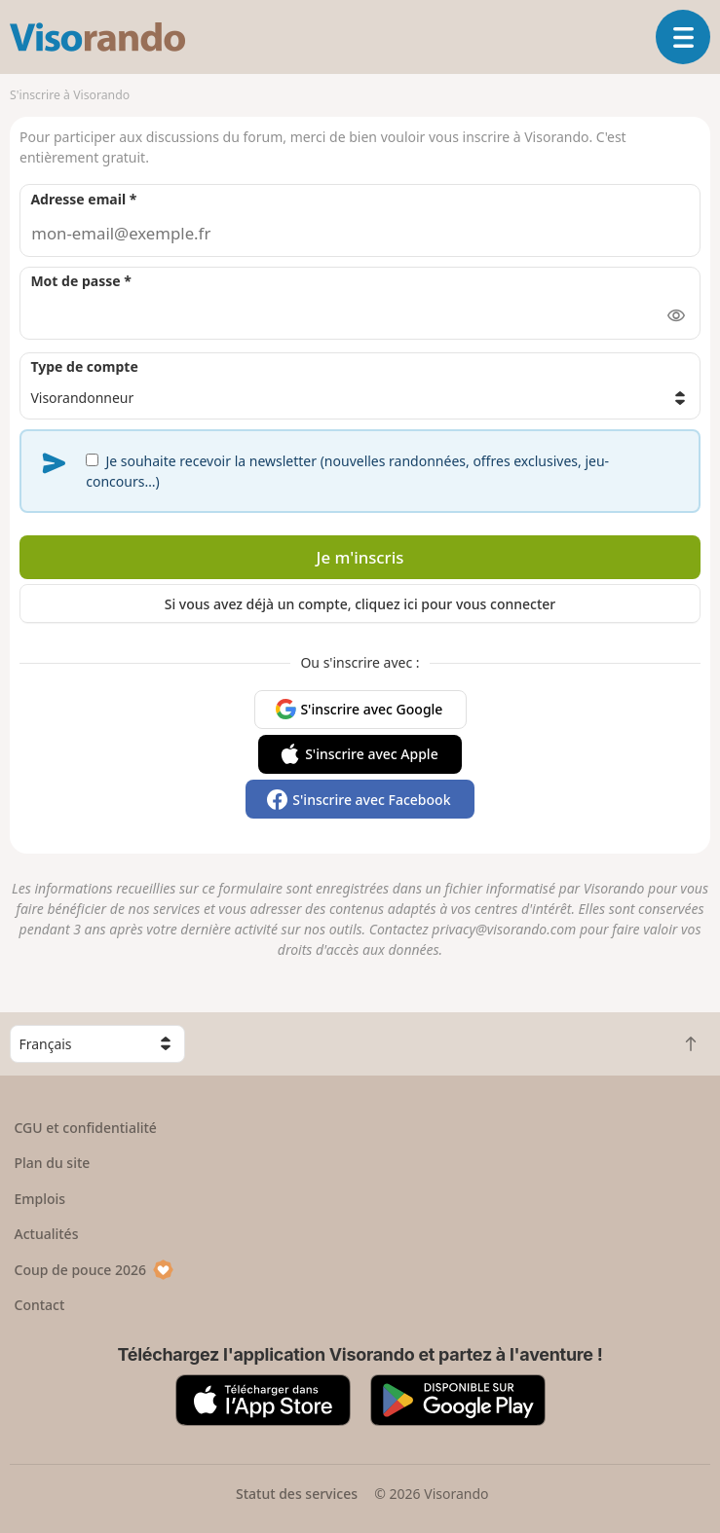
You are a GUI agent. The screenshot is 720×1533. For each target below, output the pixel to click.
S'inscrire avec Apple (371, 754)
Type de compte (83, 366)
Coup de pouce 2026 (94, 1269)
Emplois (40, 1198)
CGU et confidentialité (86, 1127)
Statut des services (297, 1493)
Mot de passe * (80, 281)
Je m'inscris (360, 557)
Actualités (47, 1233)
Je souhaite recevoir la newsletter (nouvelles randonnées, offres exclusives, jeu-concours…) (347, 471)
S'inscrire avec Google (371, 709)
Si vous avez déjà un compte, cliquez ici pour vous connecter (360, 604)
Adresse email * (83, 199)
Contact (40, 1305)
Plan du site (53, 1162)
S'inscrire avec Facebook (371, 799)
